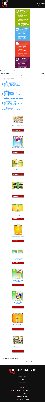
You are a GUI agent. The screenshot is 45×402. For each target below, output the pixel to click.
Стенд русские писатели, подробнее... (17, 192)
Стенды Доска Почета (9, 108)
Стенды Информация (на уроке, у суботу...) (13, 98)
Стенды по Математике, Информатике (12, 82)
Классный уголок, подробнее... (18, 303)
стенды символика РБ (23, 19)
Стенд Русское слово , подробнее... (18, 170)
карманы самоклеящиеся (23, 24)
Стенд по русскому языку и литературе (18, 126)
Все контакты (22, 382)
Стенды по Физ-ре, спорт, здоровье (12, 85)
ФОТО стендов (13, 362)
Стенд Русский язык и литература (18, 214)
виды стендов (22, 362)
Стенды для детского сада (26, 360)
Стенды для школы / (9, 70)
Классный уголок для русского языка (18, 259)
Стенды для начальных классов (11, 89)
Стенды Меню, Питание (9, 96)
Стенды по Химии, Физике (10, 83)
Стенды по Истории (8, 102)
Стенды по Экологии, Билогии (11, 84)
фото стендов (21, 25)
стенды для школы (22, 15)
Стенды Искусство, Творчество (11, 95)
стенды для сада (22, 16)
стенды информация (22, 23)
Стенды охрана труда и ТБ (10, 104)
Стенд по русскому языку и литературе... (18, 148)
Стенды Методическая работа (10, 105)
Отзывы (22, 379)
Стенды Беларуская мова (9, 79)
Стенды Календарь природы (10, 92)
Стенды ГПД (7, 91)
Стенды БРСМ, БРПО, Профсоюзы (12, 109)
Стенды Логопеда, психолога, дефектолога (13, 103)
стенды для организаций (23, 17)
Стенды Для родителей (9, 93)
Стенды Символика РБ (9, 107)
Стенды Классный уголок (10, 101)
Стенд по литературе (18, 324)
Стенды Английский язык (10, 81)
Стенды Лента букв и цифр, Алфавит (12, 94)
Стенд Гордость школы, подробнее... (18, 347)
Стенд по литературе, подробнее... (18, 281)
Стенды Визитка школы (9, 86)
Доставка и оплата (22, 376)
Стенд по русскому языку (18, 236)
